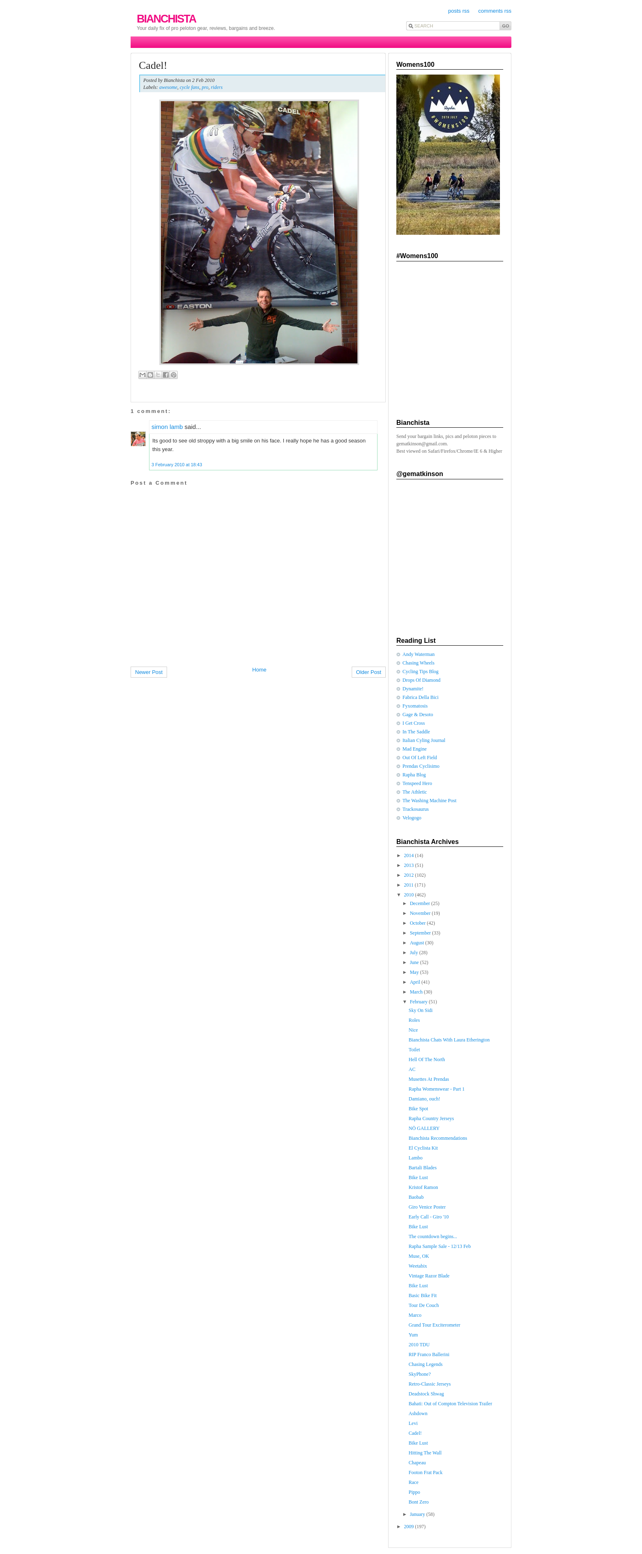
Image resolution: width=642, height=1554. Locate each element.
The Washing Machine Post (429, 800)
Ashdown (418, 1413)
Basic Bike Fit (423, 1295)
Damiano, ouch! (424, 1099)
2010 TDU (419, 1345)
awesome (168, 87)
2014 (409, 855)
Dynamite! (412, 689)
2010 (409, 895)
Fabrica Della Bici (420, 697)
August (417, 943)
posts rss (458, 11)
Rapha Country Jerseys (431, 1118)
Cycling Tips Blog (420, 671)
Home (259, 670)
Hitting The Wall (425, 1453)
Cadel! (153, 65)
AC (412, 1069)
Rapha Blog (414, 775)
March (417, 992)
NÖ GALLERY (424, 1128)
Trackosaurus (415, 809)
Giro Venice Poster (427, 1207)
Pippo (414, 1492)
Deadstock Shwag (426, 1394)
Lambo (416, 1158)
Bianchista (166, 19)
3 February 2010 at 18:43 (176, 464)
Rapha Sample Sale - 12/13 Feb (440, 1246)
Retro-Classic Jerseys (430, 1384)
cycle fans (189, 87)
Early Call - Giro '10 (429, 1217)
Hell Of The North (427, 1059)
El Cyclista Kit (423, 1148)
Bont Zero (419, 1502)
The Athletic (414, 792)
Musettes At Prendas (429, 1079)
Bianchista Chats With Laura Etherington (449, 1040)
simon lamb (167, 426)
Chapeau (417, 1463)
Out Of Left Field (419, 757)
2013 (409, 865)
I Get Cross (413, 723)
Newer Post (149, 672)
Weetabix (418, 1266)
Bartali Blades (422, 1168)
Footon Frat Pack (426, 1472)
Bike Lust (418, 1177)
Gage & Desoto (417, 714)
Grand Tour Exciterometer (434, 1325)
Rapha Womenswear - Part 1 (437, 1089)
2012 (409, 875)
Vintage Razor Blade (429, 1276)
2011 (409, 885)
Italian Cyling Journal (423, 740)
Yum (413, 1335)
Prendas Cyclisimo (420, 766)
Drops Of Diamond (421, 680)
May (415, 972)
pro (205, 87)
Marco (415, 1315)
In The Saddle (416, 732)
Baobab (416, 1197)
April (415, 982)
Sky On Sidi (421, 1010)
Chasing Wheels (418, 663)
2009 (409, 1526)
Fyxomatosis (414, 706)
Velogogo (411, 818)
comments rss (494, 11)
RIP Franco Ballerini (429, 1354)
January (418, 1514)
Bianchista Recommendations (438, 1138)
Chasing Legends (426, 1364)
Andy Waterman (418, 654)
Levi (413, 1423)
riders (217, 87)
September (421, 933)
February (419, 1002)
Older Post (368, 672)
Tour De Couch (424, 1305)
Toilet (414, 1050)
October (418, 923)
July (414, 952)
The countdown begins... (433, 1236)
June (415, 962)
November (421, 913)
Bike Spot (418, 1109)
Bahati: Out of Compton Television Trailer (450, 1404)
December (420, 903)
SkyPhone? (420, 1374)
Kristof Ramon (423, 1187)
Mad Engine (414, 749)
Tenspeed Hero (417, 783)
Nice (413, 1030)
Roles (414, 1020)
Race (413, 1482)
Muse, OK (419, 1256)
